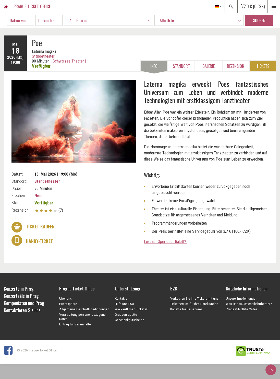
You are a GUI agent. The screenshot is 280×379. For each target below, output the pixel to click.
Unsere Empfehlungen (241, 298)
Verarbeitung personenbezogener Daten (83, 316)
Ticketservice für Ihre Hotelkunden (194, 304)
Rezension (235, 66)
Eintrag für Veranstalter (75, 324)
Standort (181, 66)
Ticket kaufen (33, 227)
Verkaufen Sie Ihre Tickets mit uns (194, 298)
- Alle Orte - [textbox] (166, 20)
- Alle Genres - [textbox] (78, 20)
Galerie (208, 66)
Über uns (65, 298)
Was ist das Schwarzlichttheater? (249, 304)
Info (153, 66)
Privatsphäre (68, 304)
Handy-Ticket (32, 240)
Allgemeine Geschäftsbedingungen (84, 309)
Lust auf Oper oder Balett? (165, 241)
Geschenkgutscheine (129, 320)
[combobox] (108, 20)
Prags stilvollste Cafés (241, 309)
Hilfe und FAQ (124, 304)
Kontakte (121, 298)
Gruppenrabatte (126, 314)
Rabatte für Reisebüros (186, 309)
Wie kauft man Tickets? (131, 309)
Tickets (263, 66)
